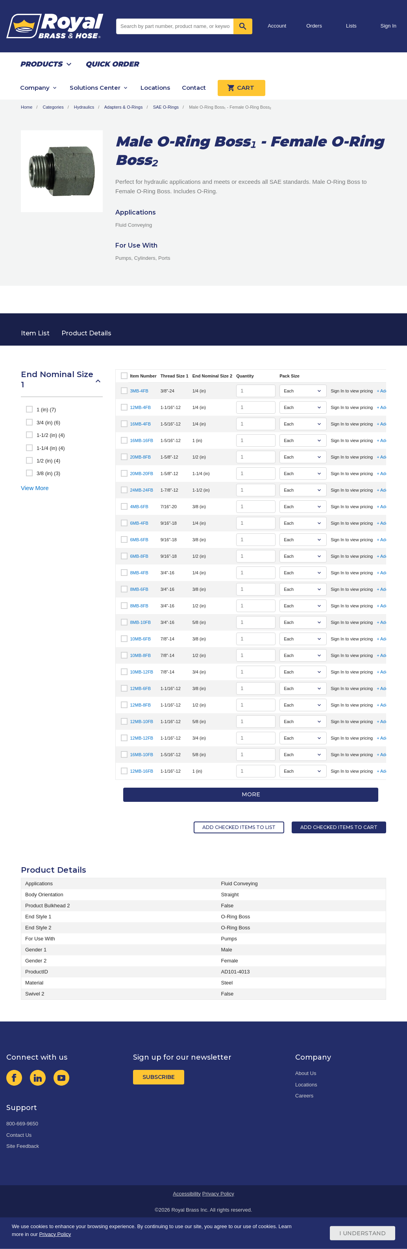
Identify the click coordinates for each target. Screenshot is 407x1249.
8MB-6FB (139, 589)
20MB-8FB (140, 457)
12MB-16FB (142, 771)
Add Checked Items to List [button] (239, 827)
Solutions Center (95, 87)
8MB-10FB (140, 622)
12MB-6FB (140, 688)
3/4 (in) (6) (48, 423)
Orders (314, 26)
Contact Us (18, 1135)
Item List (35, 333)
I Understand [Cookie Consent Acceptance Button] (362, 1233)
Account (277, 26)
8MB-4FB (139, 572)
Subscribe (158, 1077)
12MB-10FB (142, 721)
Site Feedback (22, 1146)
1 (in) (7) (46, 410)
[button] (62, 383)
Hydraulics (84, 107)
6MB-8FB (139, 556)
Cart (241, 88)
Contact (194, 87)
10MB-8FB (140, 655)
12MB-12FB (142, 738)
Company (35, 87)
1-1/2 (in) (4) (51, 435)
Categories (53, 107)
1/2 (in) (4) (48, 461)
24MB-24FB (142, 490)
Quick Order (112, 64)
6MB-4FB (139, 523)
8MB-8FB (139, 605)
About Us (305, 1073)
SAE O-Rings (166, 107)
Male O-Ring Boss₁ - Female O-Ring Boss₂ (230, 107)
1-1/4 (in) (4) (51, 448)
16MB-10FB (142, 754)
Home (26, 107)
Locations (155, 87)
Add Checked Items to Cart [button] (338, 827)
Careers (304, 1096)
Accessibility (187, 1194)
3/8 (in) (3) (48, 473)
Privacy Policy (218, 1194)
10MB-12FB (142, 672)
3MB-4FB (139, 391)
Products (41, 64)
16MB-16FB (142, 440)
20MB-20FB (142, 473)
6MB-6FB (139, 539)
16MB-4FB (140, 424)
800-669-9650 (22, 1124)
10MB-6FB (140, 639)
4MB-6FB (139, 506)
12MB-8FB (140, 705)
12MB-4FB (140, 407)
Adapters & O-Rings (123, 107)
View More (35, 488)
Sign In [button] (388, 26)
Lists (351, 26)
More (251, 794)
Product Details (86, 333)
